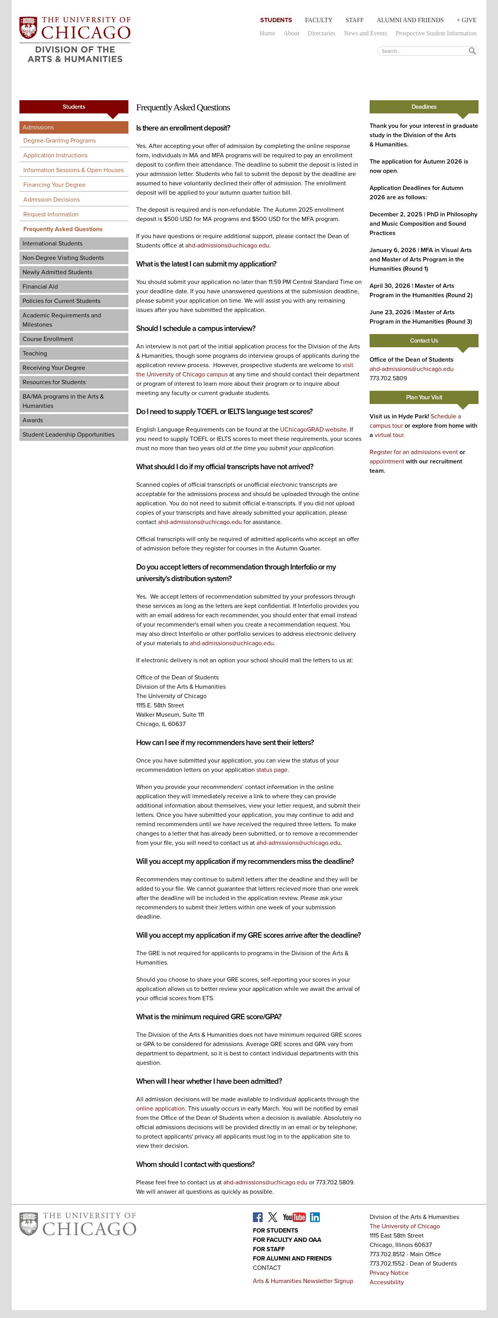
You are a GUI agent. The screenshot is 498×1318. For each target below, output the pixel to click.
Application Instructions (55, 155)
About (291, 33)
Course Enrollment (48, 338)
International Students (52, 243)
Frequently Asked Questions (63, 229)
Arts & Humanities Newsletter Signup (303, 1280)
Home (267, 33)
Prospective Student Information (436, 33)
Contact (267, 1267)
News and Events (365, 33)
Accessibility (387, 1282)
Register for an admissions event (414, 451)
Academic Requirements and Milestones (62, 320)
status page (272, 769)
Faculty (319, 20)
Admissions (38, 127)
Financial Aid (40, 286)
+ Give (467, 20)
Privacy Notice (389, 1272)
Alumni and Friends (410, 20)
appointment (387, 461)
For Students (275, 1230)
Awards (33, 420)
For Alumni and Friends (292, 1258)
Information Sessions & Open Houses (73, 169)
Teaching (35, 353)
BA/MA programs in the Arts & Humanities (63, 401)
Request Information (51, 214)
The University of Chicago (405, 1226)
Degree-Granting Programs (59, 140)
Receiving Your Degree (54, 367)
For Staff (269, 1249)
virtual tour (389, 434)
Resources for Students (54, 382)
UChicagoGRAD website (313, 429)
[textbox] (428, 50)
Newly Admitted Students (57, 272)
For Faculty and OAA (287, 1239)
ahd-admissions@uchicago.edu (227, 245)
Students (276, 20)
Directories (321, 33)
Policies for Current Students (61, 300)
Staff (354, 20)
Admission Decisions (51, 199)
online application (160, 1108)
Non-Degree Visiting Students (63, 257)
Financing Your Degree (54, 184)
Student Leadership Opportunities (68, 434)
